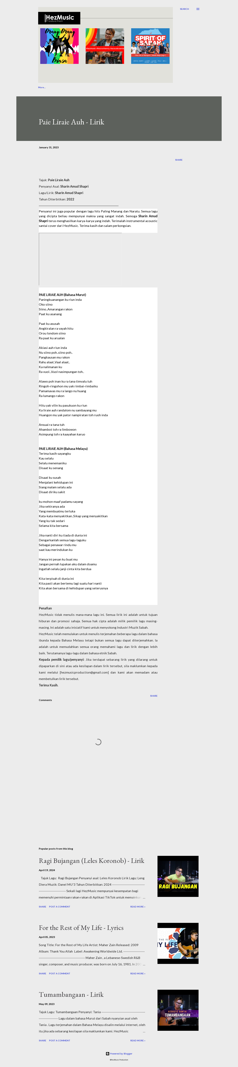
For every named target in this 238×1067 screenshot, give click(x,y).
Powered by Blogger (119, 1053)
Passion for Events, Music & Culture (76, 87)
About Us (43, 87)
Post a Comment (59, 906)
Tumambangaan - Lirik (71, 994)
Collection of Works (115, 87)
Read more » (137, 906)
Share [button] (179, 159)
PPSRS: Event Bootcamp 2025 (151, 87)
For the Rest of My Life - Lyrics (81, 927)
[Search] (184, 9)
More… (180, 87)
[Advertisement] (93, 807)
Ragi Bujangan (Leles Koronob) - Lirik (91, 860)
